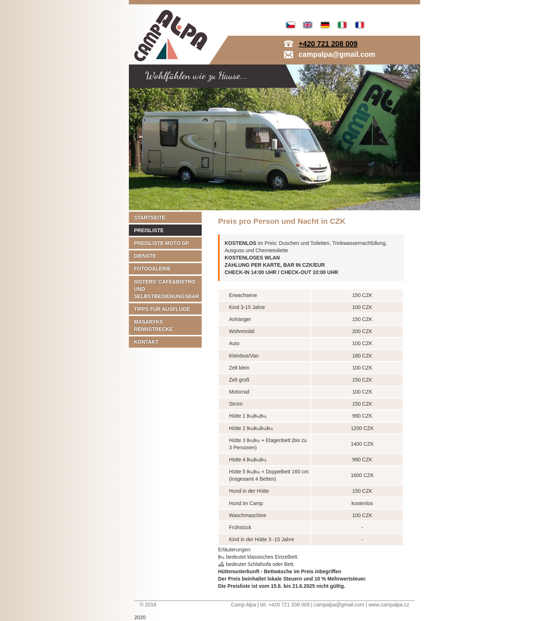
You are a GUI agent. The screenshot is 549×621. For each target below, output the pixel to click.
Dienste (145, 256)
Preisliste (149, 230)
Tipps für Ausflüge (162, 309)
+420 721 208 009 (328, 44)
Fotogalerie (152, 269)
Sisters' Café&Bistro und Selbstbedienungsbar (166, 289)
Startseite (149, 217)
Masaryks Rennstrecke (153, 325)
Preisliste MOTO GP (161, 243)
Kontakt (146, 342)
